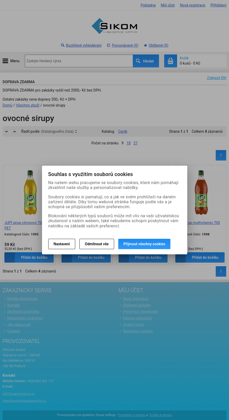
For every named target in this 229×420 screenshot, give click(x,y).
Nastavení (62, 244)
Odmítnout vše (97, 244)
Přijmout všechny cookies (144, 244)
